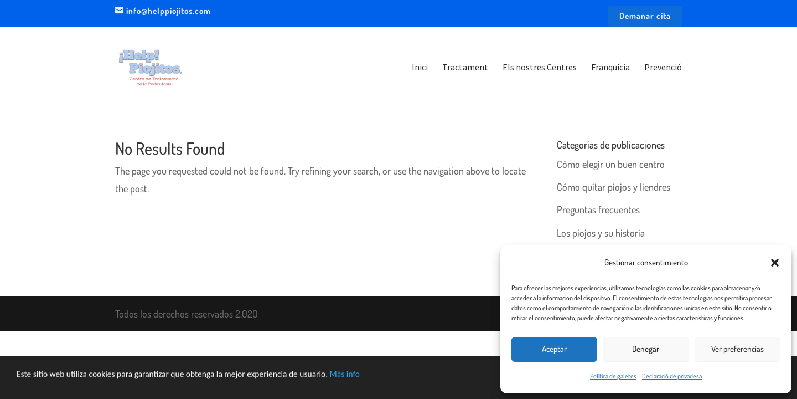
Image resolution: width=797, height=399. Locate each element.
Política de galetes (613, 376)
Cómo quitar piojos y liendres (613, 187)
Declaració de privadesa (672, 376)
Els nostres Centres (540, 68)
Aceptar (554, 349)
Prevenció (663, 68)
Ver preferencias (737, 349)
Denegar (645, 349)
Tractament (465, 68)
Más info (377, 382)
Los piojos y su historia (601, 233)
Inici (420, 68)
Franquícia (610, 68)
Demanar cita (645, 16)
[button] (774, 262)
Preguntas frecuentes (598, 209)
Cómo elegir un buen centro (611, 164)
